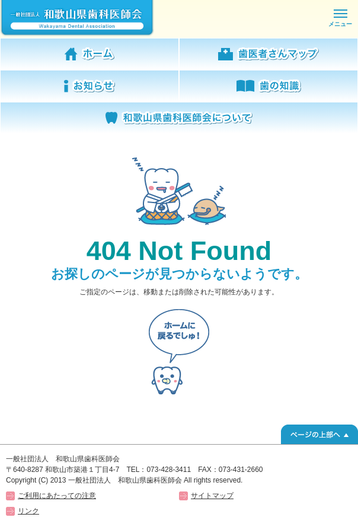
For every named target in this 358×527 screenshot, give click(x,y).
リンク (28, 511)
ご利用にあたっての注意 (57, 495)
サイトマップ (212, 495)
